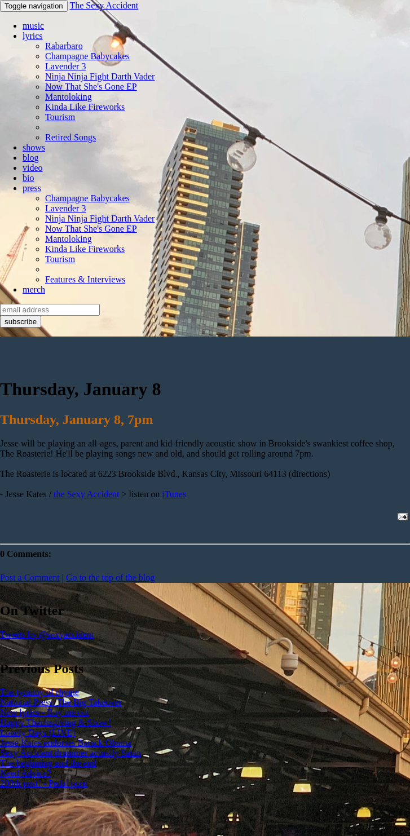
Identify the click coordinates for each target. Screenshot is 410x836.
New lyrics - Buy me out (44, 712)
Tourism (60, 117)
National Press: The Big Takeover (61, 702)
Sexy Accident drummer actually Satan (70, 753)
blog (30, 157)
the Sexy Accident (86, 494)
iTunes (174, 494)
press (32, 188)
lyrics (33, 36)
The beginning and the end (48, 763)
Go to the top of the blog (110, 577)
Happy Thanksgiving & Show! (55, 722)
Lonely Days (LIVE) (37, 732)
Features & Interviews (85, 279)
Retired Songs (70, 137)
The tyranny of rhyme (39, 692)
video (33, 167)
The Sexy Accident (103, 5)
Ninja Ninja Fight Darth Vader (100, 76)
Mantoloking (68, 96)
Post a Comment (30, 577)
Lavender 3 (65, 66)
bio (28, 178)
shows (34, 147)
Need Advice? (25, 773)
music (33, 25)
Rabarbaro (64, 46)
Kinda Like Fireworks (85, 107)
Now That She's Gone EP (91, 86)
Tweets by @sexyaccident (47, 634)
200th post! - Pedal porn (43, 783)
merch (34, 289)
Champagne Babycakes (87, 56)
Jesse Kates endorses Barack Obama (65, 742)
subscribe (21, 321)
